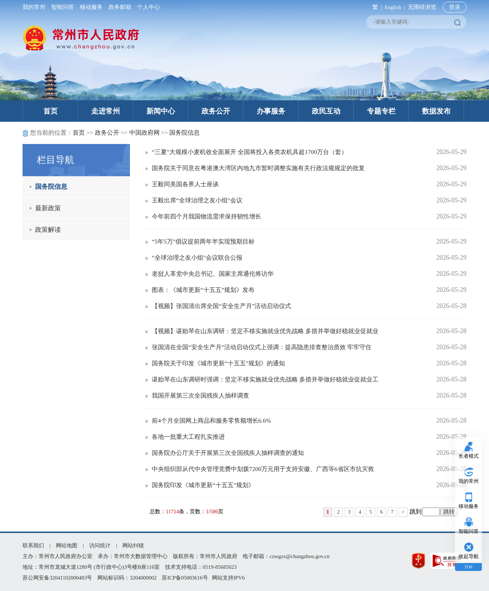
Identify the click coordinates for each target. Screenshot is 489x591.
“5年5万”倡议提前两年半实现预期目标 (200, 241)
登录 (454, 7)
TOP (468, 567)
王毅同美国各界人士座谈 (182, 184)
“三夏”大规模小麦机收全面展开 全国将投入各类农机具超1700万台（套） (246, 152)
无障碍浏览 (422, 7)
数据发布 (436, 111)
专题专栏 (381, 111)
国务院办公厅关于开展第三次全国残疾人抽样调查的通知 (224, 453)
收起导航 (469, 556)
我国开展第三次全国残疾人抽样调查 (197, 395)
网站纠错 (133, 545)
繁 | (375, 7)
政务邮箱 (120, 7)
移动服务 (91, 7)
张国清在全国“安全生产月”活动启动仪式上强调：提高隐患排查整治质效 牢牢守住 (258, 347)
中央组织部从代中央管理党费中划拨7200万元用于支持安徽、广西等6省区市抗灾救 (259, 469)
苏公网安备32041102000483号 (57, 578)
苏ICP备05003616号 (185, 578)
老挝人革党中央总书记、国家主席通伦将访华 (209, 273)
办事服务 (271, 111)
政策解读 (48, 229)
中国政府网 (144, 132)
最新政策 (48, 208)
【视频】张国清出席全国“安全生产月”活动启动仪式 (218, 306)
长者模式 (469, 456)
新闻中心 (160, 111)
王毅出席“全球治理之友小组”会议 (193, 200)
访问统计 (100, 545)
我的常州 (35, 7)
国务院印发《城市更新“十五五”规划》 (200, 485)
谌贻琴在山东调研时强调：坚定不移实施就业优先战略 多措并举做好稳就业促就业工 (261, 379)
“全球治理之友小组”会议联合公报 (193, 257)
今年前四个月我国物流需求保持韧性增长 (203, 216)
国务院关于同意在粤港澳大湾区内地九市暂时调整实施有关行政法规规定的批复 (255, 168)
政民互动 (326, 111)
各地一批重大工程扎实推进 (185, 436)
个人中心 (147, 7)
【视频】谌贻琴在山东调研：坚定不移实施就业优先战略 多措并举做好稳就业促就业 (261, 331)
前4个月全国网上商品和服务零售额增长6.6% (208, 420)
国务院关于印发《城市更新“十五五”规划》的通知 (215, 363)
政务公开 (216, 111)
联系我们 (33, 545)
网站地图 (66, 545)
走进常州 (105, 111)
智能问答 (62, 7)
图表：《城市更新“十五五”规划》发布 (200, 290)
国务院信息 (184, 132)
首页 (50, 111)
